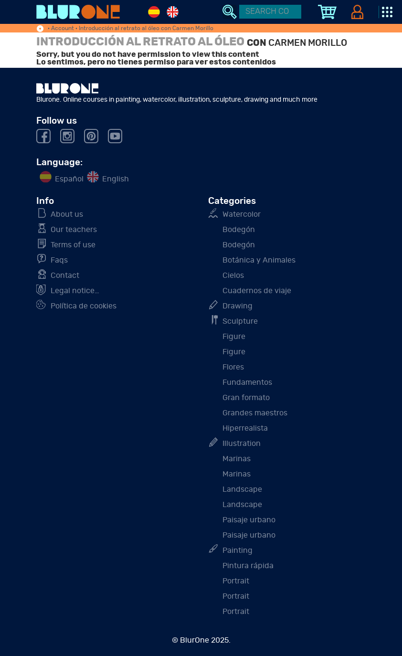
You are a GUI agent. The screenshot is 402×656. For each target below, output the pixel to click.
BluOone (67, 88)
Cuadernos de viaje (256, 291)
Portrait (235, 581)
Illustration (241, 443)
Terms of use (73, 245)
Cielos (233, 275)
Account (62, 28)
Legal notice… (75, 291)
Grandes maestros (254, 413)
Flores (233, 367)
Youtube (115, 136)
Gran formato (246, 398)
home (40, 29)
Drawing (237, 306)
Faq (59, 260)
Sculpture (240, 321)
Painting (237, 550)
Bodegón (238, 229)
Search (229, 12)
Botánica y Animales (259, 260)
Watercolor (241, 214)
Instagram (67, 136)
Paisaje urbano (248, 520)
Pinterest (91, 136)
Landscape (242, 489)
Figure (233, 336)
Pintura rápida (248, 566)
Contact (65, 275)
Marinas (236, 459)
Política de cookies (83, 306)
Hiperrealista (245, 428)
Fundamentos (247, 382)
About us (67, 214)
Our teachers (74, 229)
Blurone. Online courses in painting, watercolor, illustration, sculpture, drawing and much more (78, 12)
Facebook (43, 136)
